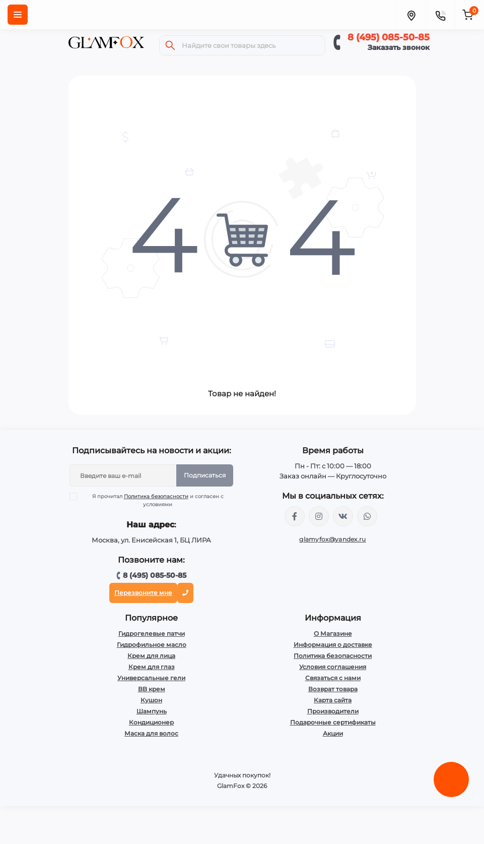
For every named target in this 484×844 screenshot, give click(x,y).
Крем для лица (151, 655)
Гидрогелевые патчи (151, 633)
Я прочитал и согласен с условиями (153, 500)
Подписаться (205, 475)
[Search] (170, 45)
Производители (333, 711)
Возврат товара (333, 689)
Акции (333, 733)
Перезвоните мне (143, 592)
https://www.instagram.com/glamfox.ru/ (318, 516)
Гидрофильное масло (151, 644)
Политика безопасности (156, 496)
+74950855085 (367, 516)
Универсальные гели (151, 678)
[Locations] (411, 14)
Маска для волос (151, 733)
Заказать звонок (399, 47)
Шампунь (151, 711)
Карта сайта (333, 700)
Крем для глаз (151, 667)
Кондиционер (151, 722)
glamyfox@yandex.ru (332, 539)
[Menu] (18, 15)
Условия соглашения (332, 667)
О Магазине (333, 633)
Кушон (151, 700)
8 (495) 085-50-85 (389, 37)
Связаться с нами (333, 678)
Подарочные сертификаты (333, 722)
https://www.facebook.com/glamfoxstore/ (294, 516)
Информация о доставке (333, 644)
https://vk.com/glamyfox (343, 516)
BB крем (151, 689)
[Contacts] (440, 14)
